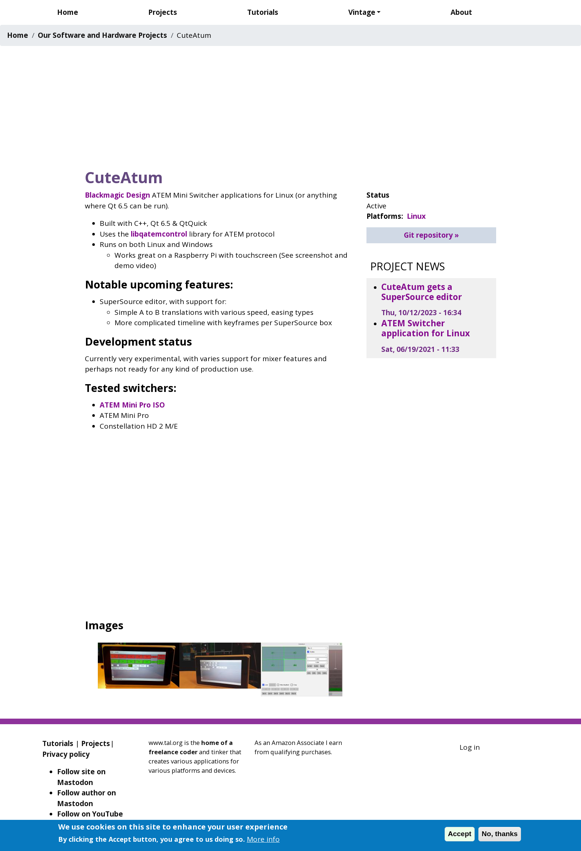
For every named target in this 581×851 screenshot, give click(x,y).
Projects (162, 12)
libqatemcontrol (159, 234)
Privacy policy (66, 754)
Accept (459, 834)
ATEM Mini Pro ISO (132, 405)
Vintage (361, 12)
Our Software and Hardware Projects (102, 35)
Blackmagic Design (117, 195)
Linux (416, 216)
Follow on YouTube (90, 814)
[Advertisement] (290, 105)
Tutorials (262, 12)
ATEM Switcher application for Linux (425, 328)
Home (67, 12)
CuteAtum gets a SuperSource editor (421, 292)
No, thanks (500, 834)
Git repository (428, 235)
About (461, 12)
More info (263, 839)
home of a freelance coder (191, 747)
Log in (469, 747)
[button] (138, 668)
